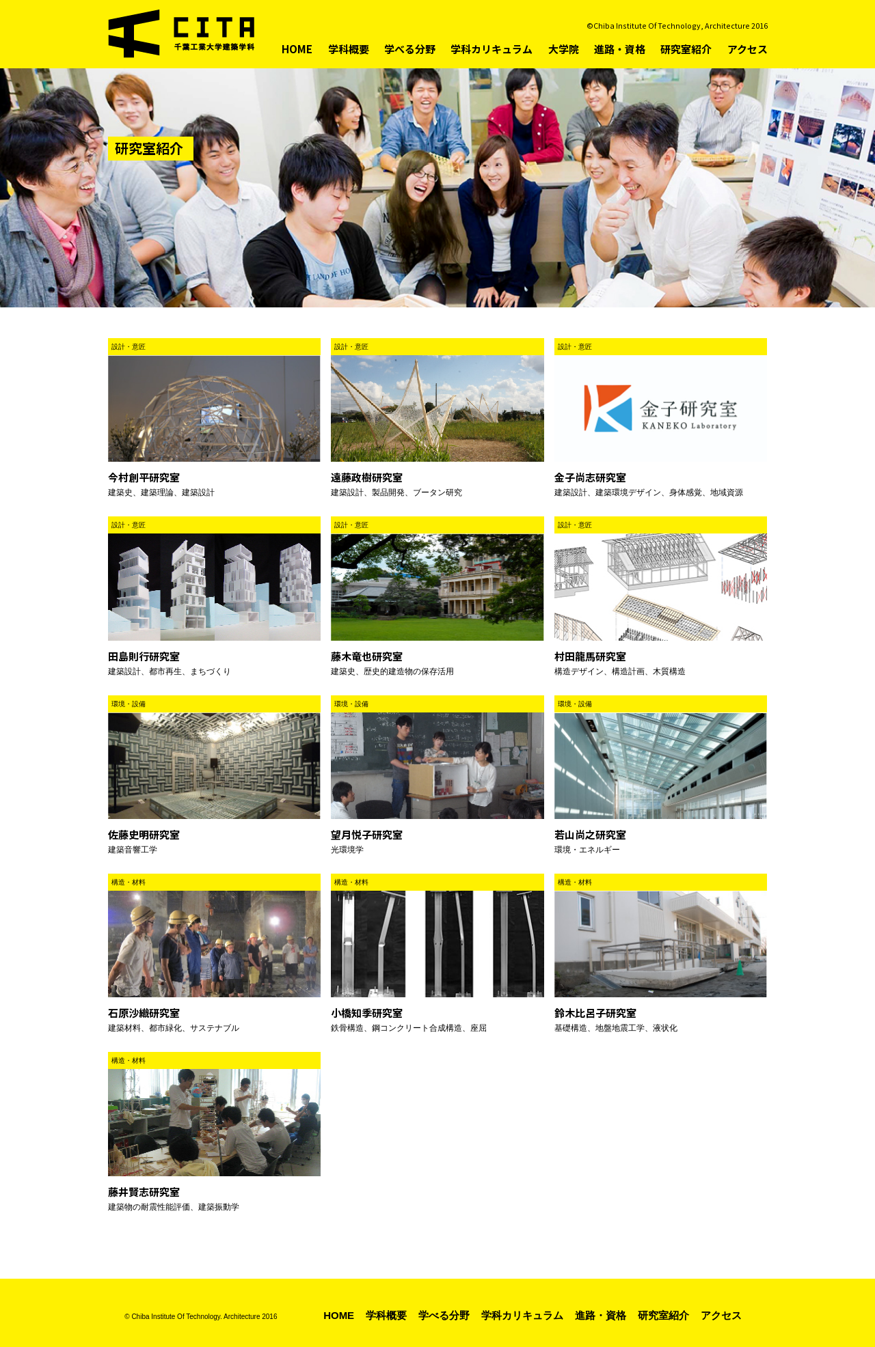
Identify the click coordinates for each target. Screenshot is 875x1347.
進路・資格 (619, 49)
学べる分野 (409, 49)
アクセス (747, 49)
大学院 (563, 49)
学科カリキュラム (491, 49)
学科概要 (348, 49)
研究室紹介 (686, 49)
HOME (297, 49)
